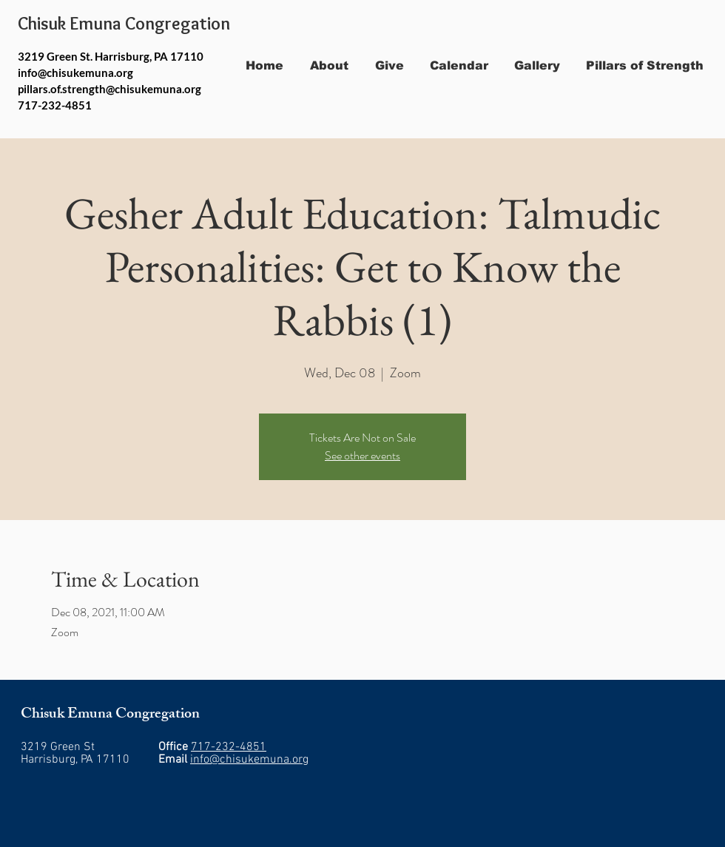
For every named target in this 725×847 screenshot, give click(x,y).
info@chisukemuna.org (75, 72)
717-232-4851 (228, 747)
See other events (362, 455)
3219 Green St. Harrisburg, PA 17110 (110, 56)
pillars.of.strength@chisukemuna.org (109, 88)
